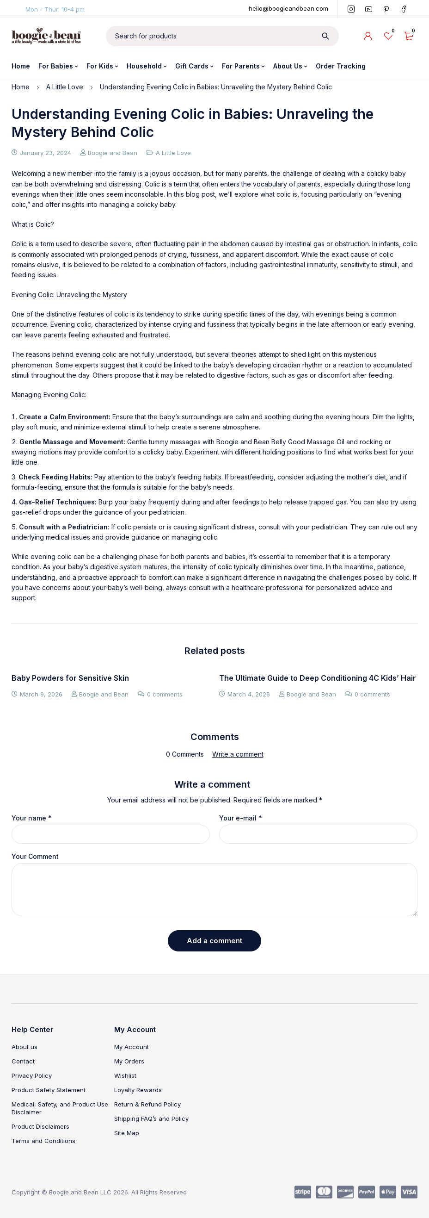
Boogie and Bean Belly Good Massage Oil (280, 442)
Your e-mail (240, 818)
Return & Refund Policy (147, 1104)
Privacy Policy (32, 1075)
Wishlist (125, 1075)
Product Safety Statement (49, 1090)
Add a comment (214, 940)
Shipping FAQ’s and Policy (151, 1118)
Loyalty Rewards (138, 1090)
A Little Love (64, 87)
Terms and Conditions (43, 1140)
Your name (32, 818)
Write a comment (238, 754)
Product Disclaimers (40, 1126)
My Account (131, 1046)
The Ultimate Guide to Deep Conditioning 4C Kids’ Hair (317, 678)
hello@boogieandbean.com (288, 8)
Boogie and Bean (112, 152)
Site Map (126, 1133)
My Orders (129, 1061)
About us (24, 1046)
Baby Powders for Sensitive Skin (70, 678)
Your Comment (35, 856)
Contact (23, 1061)
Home (21, 87)
